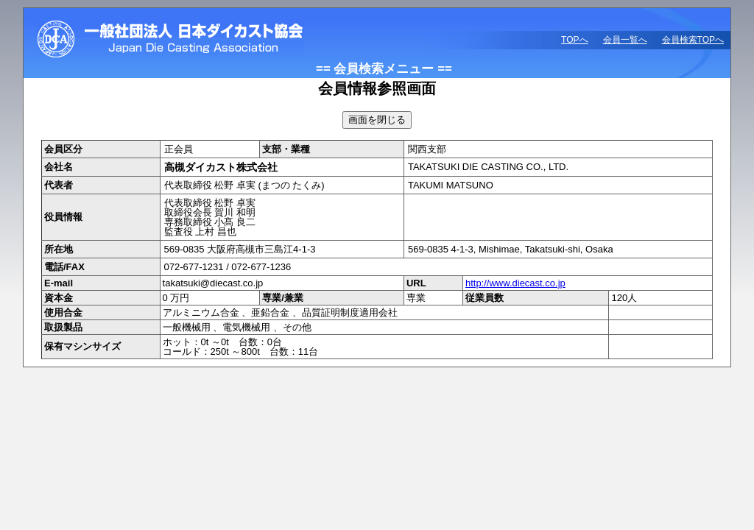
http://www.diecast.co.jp (515, 283)
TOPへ (574, 40)
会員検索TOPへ (693, 40)
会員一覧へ (625, 40)
